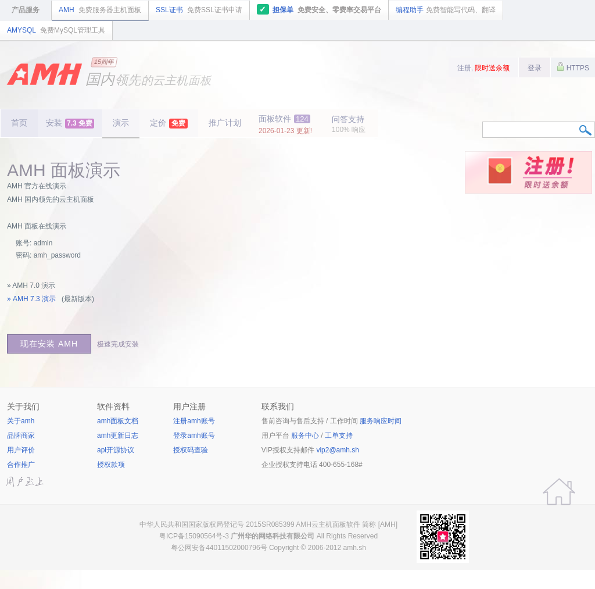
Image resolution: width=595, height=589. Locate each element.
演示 (121, 122)
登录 (535, 68)
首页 (19, 122)
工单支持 (339, 435)
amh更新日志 (117, 435)
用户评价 (21, 450)
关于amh (20, 421)
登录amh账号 (193, 435)
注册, (483, 68)
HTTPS (573, 67)
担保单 (319, 9)
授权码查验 (190, 450)
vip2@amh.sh (337, 450)
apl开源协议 (115, 450)
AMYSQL (56, 30)
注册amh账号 (193, 421)
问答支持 (348, 124)
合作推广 (21, 465)
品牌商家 (21, 435)
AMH (100, 10)
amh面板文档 (117, 421)
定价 (169, 123)
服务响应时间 (381, 421)
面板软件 (285, 124)
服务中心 (305, 435)
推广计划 (225, 122)
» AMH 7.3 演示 (31, 299)
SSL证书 (199, 10)
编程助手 (446, 10)
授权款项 (111, 465)
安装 (70, 123)
